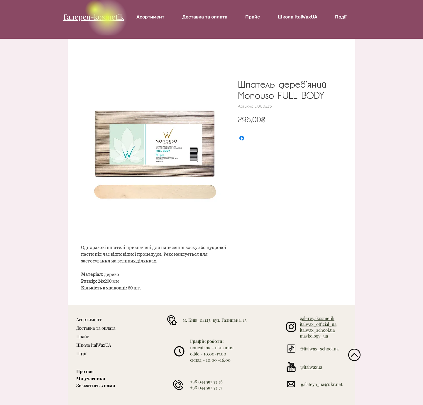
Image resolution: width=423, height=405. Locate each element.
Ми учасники (90, 378)
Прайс (82, 336)
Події (81, 353)
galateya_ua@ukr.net (321, 384)
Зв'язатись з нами (95, 385)
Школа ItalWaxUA (93, 345)
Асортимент (88, 319)
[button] (297, 17)
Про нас (84, 371)
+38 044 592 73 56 (206, 381)
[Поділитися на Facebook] (241, 138)
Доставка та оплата (95, 328)
